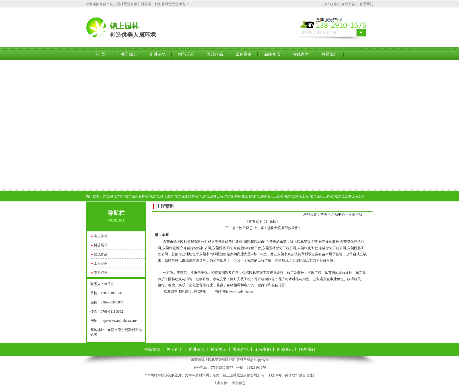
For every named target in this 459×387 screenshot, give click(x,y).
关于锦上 (129, 54)
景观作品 (215, 54)
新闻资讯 (272, 54)
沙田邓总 (246, 228)
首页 (323, 214)
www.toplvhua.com (241, 291)
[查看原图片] (257, 222)
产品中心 (338, 214)
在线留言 (348, 4)
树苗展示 (186, 54)
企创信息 (239, 383)
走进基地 (157, 54)
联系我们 (366, 4)
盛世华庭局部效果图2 (283, 228)
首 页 (100, 54)
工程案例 (244, 54)
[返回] (273, 222)
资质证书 (101, 273)
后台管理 (306, 375)
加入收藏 (330, 4)
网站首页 (152, 349)
